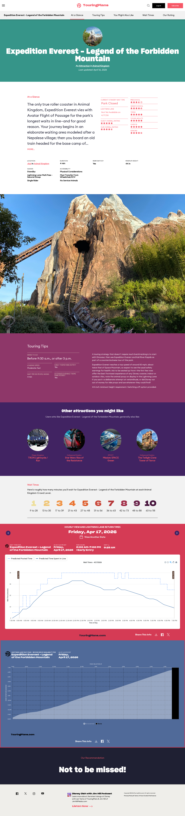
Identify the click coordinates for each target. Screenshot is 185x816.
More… (31, 149)
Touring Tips (98, 15)
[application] (92, 593)
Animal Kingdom (100, 65)
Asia (29, 163)
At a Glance (77, 15)
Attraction (84, 65)
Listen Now (83, 806)
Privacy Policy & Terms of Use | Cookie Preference (140, 795)
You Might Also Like (124, 15)
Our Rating (168, 15)
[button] (165, 562)
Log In (158, 6)
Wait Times (148, 15)
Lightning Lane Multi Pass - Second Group (39, 176)
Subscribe (175, 6)
